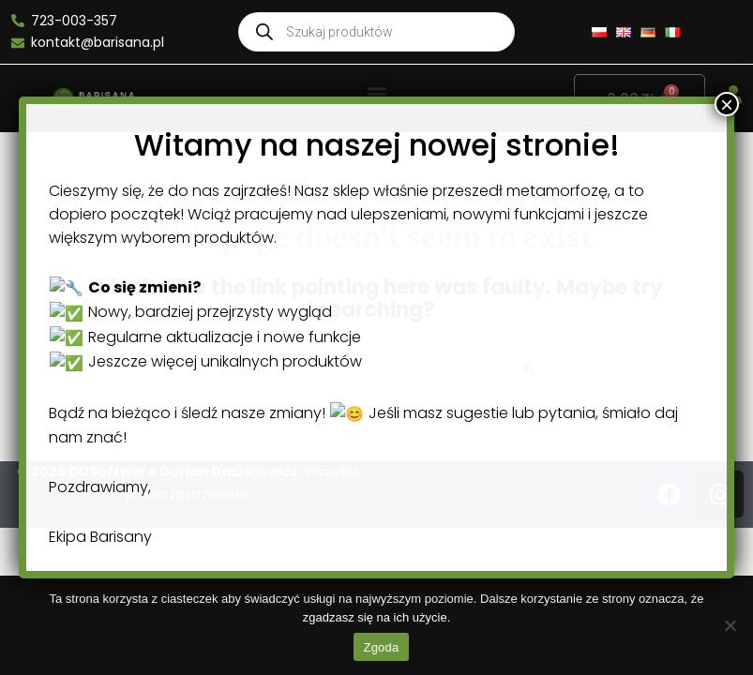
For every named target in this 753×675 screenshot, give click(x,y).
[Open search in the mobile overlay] (376, 31)
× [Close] (713, 592)
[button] (376, 94)
